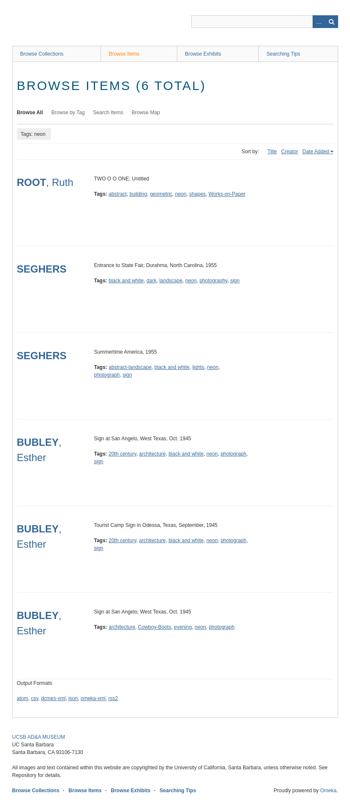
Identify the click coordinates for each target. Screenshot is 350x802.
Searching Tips (283, 54)
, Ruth (45, 182)
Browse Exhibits (203, 54)
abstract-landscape (130, 367)
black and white (126, 281)
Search (331, 21)
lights (198, 367)
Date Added (315, 152)
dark (151, 281)
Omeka (328, 791)
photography (213, 281)
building (138, 194)
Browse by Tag (68, 112)
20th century (122, 454)
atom (22, 698)
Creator (289, 152)
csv (34, 698)
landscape (170, 281)
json (73, 698)
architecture (152, 454)
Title (272, 152)
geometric (161, 194)
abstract (118, 194)
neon (181, 194)
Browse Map (146, 112)
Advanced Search (319, 21)
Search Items (108, 112)
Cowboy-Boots (154, 627)
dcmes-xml (53, 698)
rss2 (113, 698)
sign (235, 281)
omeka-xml (93, 698)
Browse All (30, 112)
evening (183, 627)
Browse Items (124, 54)
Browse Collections (42, 54)
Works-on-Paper (226, 194)
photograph (107, 375)
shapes (197, 194)
